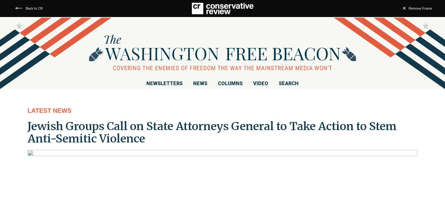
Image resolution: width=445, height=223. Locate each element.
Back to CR (34, 8)
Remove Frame (420, 8)
